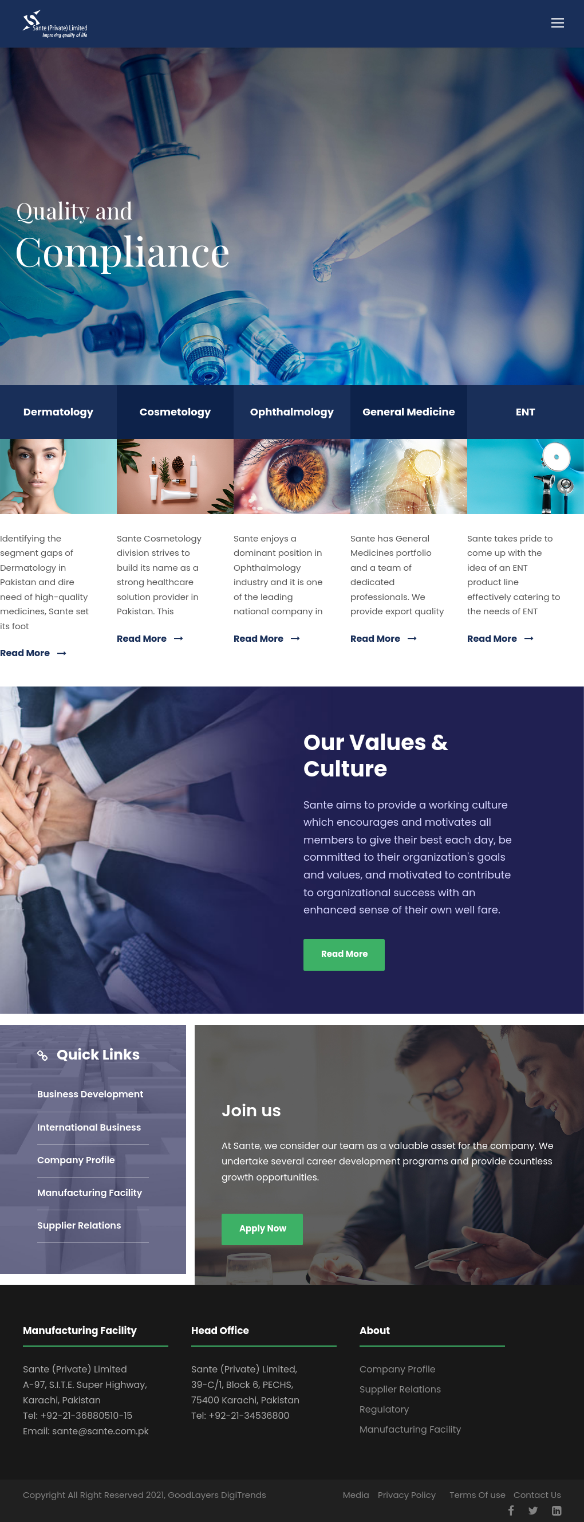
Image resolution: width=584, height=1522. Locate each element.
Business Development (90, 1094)
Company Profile (76, 1160)
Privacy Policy (407, 1495)
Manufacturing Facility (90, 1192)
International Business (89, 1127)
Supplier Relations (79, 1225)
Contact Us (537, 1495)
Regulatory (384, 1409)
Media (356, 1495)
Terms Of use (477, 1495)
